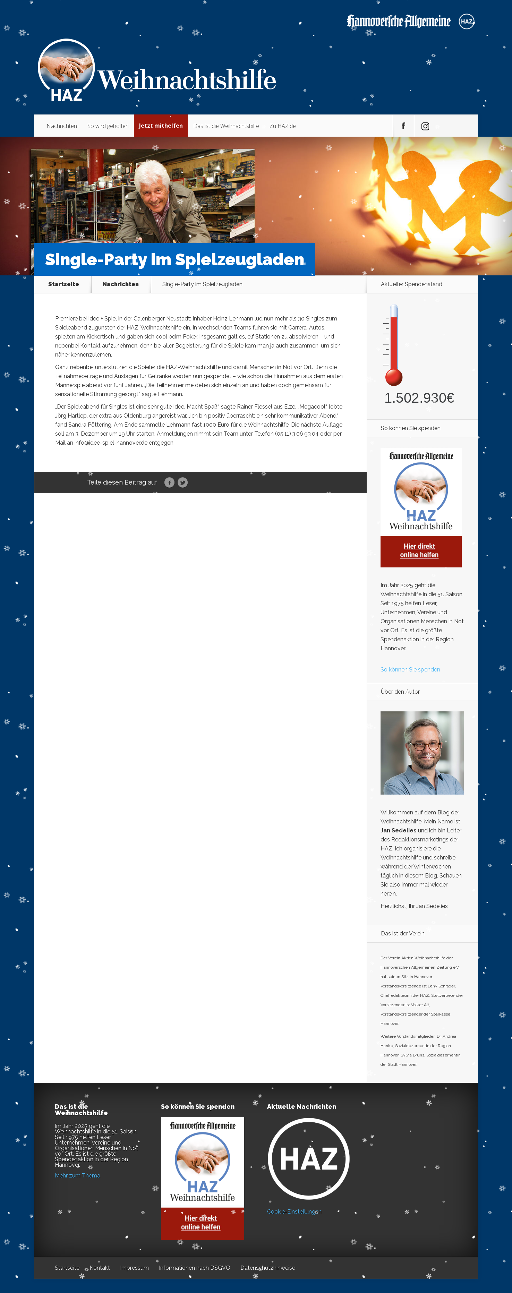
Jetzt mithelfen (161, 125)
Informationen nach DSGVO (194, 1268)
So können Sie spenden (410, 669)
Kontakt (99, 1268)
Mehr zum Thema (77, 1175)
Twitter (182, 482)
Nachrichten (61, 126)
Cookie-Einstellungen (294, 1211)
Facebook (169, 482)
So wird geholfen (108, 126)
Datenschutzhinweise (267, 1268)
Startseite (63, 284)
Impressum (134, 1268)
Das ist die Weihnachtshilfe (226, 126)
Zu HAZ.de (283, 126)
